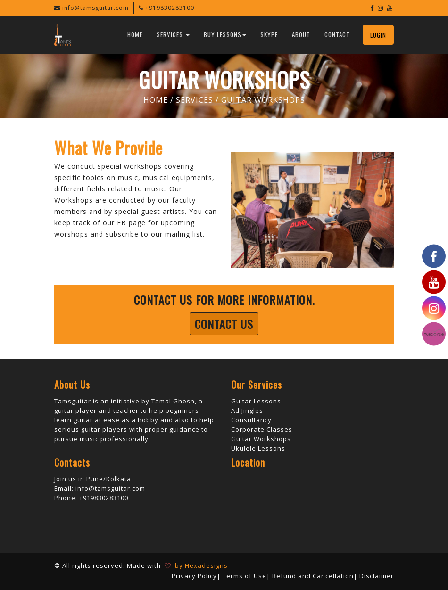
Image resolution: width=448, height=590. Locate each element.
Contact (337, 34)
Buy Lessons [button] (225, 34)
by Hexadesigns (199, 565)
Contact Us (224, 323)
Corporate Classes (261, 429)
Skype (269, 34)
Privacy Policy (194, 576)
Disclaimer (376, 576)
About (301, 34)
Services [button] (173, 34)
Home (134, 34)
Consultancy (251, 420)
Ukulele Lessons (258, 448)
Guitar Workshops (261, 438)
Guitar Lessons (256, 401)
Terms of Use (244, 576)
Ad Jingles (247, 410)
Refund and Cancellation (313, 576)
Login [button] (378, 35)
